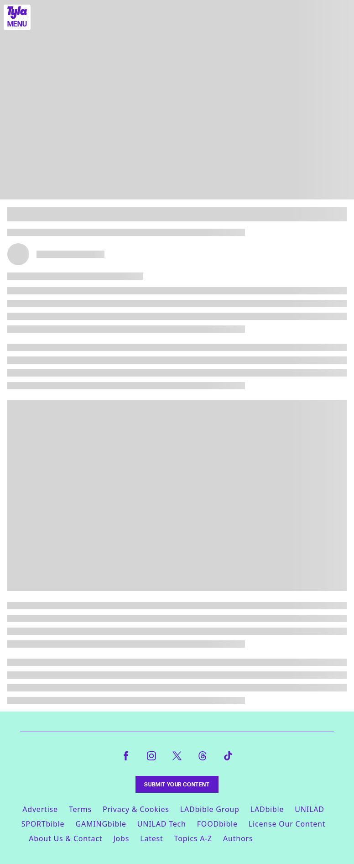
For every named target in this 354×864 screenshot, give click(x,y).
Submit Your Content (176, 784)
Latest (151, 838)
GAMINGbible (100, 824)
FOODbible (217, 824)
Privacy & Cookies (136, 809)
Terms (80, 809)
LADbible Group (209, 809)
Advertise (40, 809)
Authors (238, 838)
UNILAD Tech (161, 824)
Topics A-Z (193, 838)
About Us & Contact (65, 838)
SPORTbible (43, 824)
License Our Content (287, 824)
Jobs (121, 838)
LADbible (267, 809)
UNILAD (309, 809)
